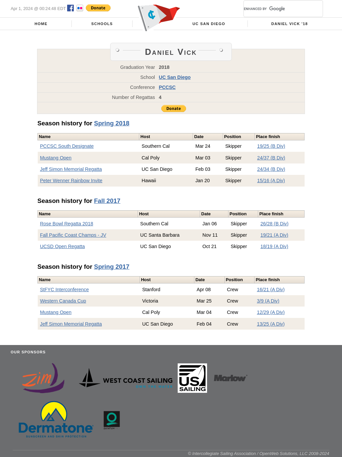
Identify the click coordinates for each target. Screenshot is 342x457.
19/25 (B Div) (271, 146)
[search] (275, 9)
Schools (102, 24)
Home (40, 24)
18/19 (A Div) (274, 246)
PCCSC (167, 87)
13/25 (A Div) (271, 324)
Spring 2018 (111, 123)
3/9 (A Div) (268, 301)
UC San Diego (208, 24)
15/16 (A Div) (271, 180)
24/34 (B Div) (271, 169)
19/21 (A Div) (274, 235)
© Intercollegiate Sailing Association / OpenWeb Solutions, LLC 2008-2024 (258, 453)
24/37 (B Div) (271, 157)
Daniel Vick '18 (289, 24)
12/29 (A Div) (271, 312)
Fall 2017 (107, 200)
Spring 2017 (111, 266)
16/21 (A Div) (271, 289)
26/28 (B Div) (275, 223)
